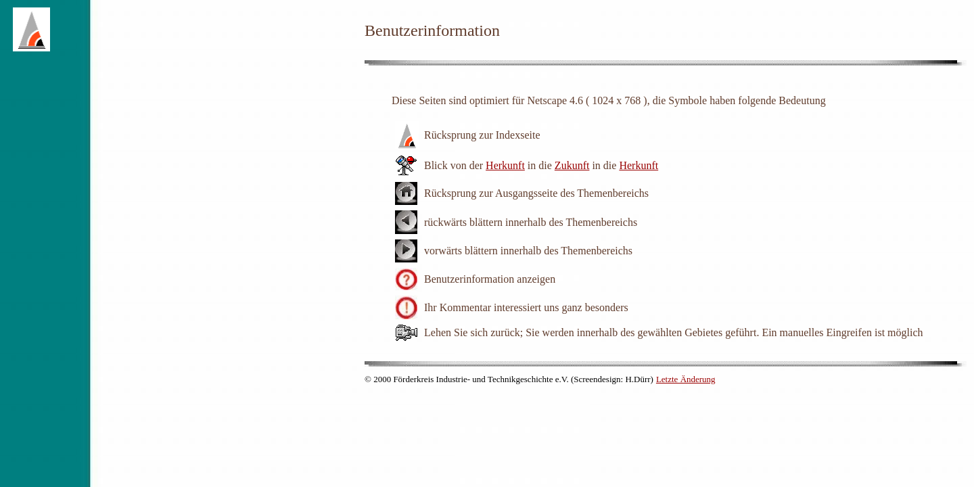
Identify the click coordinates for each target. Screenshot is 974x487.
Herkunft (505, 165)
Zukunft (572, 165)
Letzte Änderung (686, 379)
